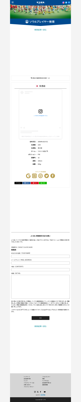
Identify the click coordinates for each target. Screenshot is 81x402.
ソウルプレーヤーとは (29, 382)
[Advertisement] (40, 53)
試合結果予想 (27, 378)
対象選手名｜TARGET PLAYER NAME (22, 247)
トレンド (26, 380)
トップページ (27, 376)
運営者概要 (45, 384)
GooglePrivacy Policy (48, 309)
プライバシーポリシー (29, 386)
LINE (43, 183)
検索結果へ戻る (40, 30)
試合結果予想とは (46, 382)
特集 (43, 378)
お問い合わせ (27, 384)
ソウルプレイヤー (46, 376)
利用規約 (60, 309)
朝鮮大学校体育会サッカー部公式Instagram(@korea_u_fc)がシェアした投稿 (40, 136)
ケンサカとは (45, 380)
